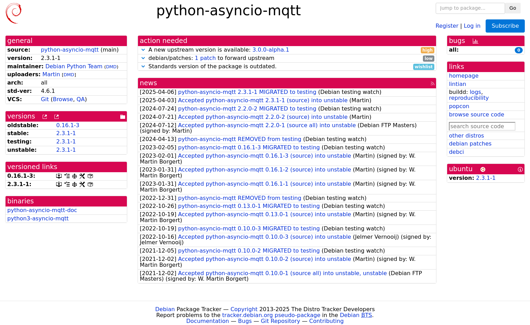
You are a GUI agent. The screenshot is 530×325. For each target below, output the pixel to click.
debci (456, 152)
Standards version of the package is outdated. (287, 67)
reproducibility (469, 98)
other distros (466, 135)
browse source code (476, 114)
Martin (51, 74)
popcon (459, 106)
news (148, 83)
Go (513, 8)
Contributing (326, 321)
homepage (463, 75)
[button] (143, 49)
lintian (457, 84)
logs (475, 92)
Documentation (207, 321)
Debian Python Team (74, 66)
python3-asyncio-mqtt (38, 218)
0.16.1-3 (67, 125)
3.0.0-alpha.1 (270, 49)
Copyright (244, 309)
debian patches (470, 143)
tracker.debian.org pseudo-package (271, 315)
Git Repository (280, 321)
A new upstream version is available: (287, 50)
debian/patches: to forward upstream (287, 58)
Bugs (245, 321)
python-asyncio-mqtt (70, 49)
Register (447, 25)
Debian (165, 309)
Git (45, 99)
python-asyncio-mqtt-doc (42, 210)
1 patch (205, 58)
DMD (111, 66)
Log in (472, 25)
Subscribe (505, 26)
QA (81, 99)
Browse (63, 99)
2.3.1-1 (66, 133)
